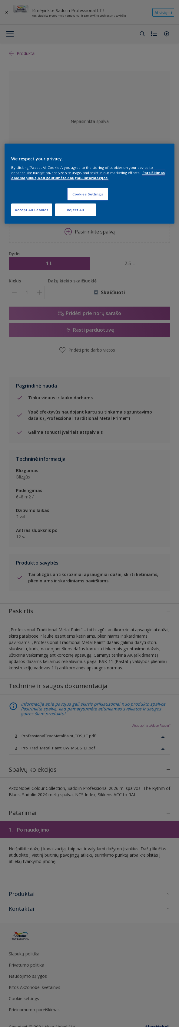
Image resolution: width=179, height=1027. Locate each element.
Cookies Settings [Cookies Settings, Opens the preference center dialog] (87, 194)
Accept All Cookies (31, 209)
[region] (89, 184)
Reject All (75, 209)
